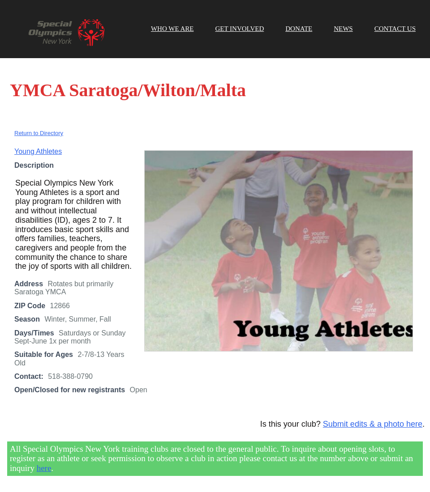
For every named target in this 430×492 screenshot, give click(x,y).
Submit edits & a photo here (372, 424)
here (44, 468)
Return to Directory (38, 133)
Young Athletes (38, 151)
